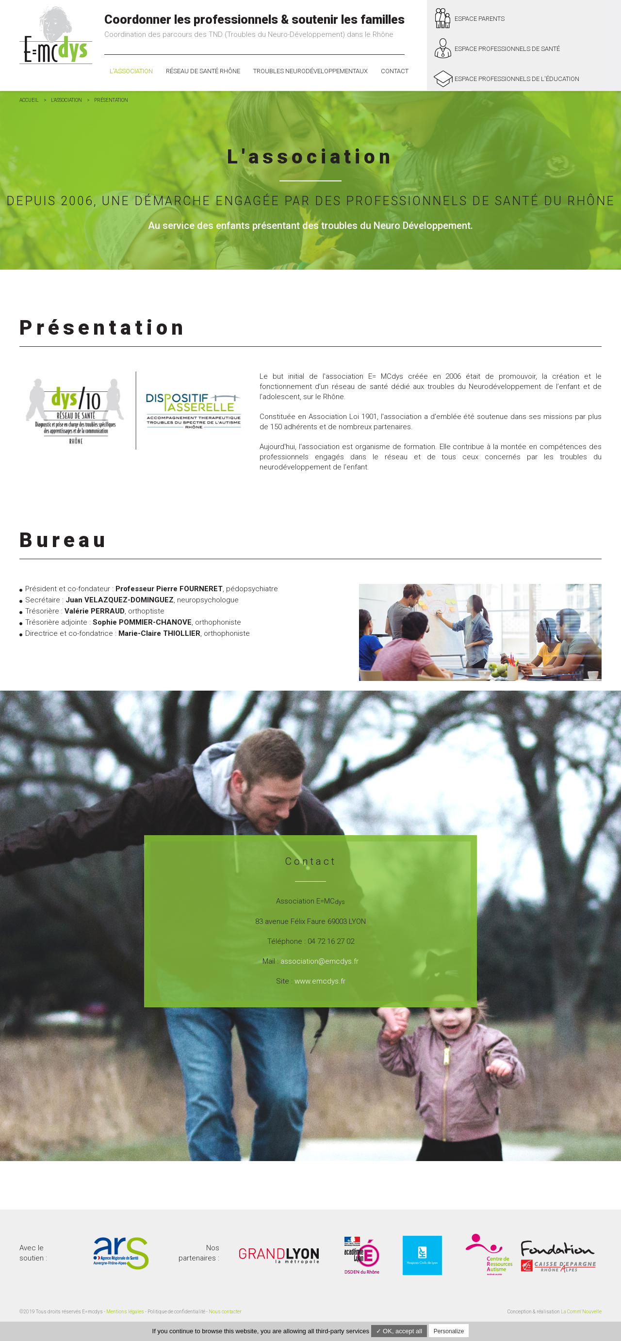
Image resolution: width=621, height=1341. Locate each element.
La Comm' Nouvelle (581, 1311)
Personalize (449, 1331)
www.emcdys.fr (319, 981)
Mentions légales (125, 1311)
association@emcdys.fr (319, 961)
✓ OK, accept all (399, 1331)
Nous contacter (225, 1311)
